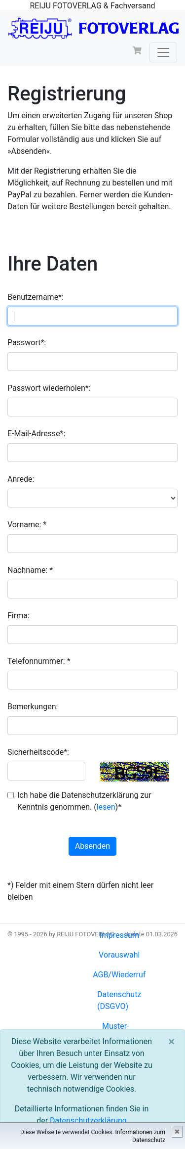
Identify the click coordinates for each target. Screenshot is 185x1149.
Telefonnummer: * (39, 661)
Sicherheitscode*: (38, 752)
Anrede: (20, 479)
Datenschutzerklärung (88, 1120)
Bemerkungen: (32, 706)
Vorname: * (26, 524)
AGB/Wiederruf (119, 974)
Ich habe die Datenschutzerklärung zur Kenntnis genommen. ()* (84, 801)
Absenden (92, 846)
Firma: (18, 615)
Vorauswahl (119, 955)
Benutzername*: (35, 297)
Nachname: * (30, 570)
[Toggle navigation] (163, 52)
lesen (106, 807)
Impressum (119, 935)
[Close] (171, 1042)
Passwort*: (26, 342)
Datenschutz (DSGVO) (119, 1000)
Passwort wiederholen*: (49, 388)
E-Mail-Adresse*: (36, 433)
